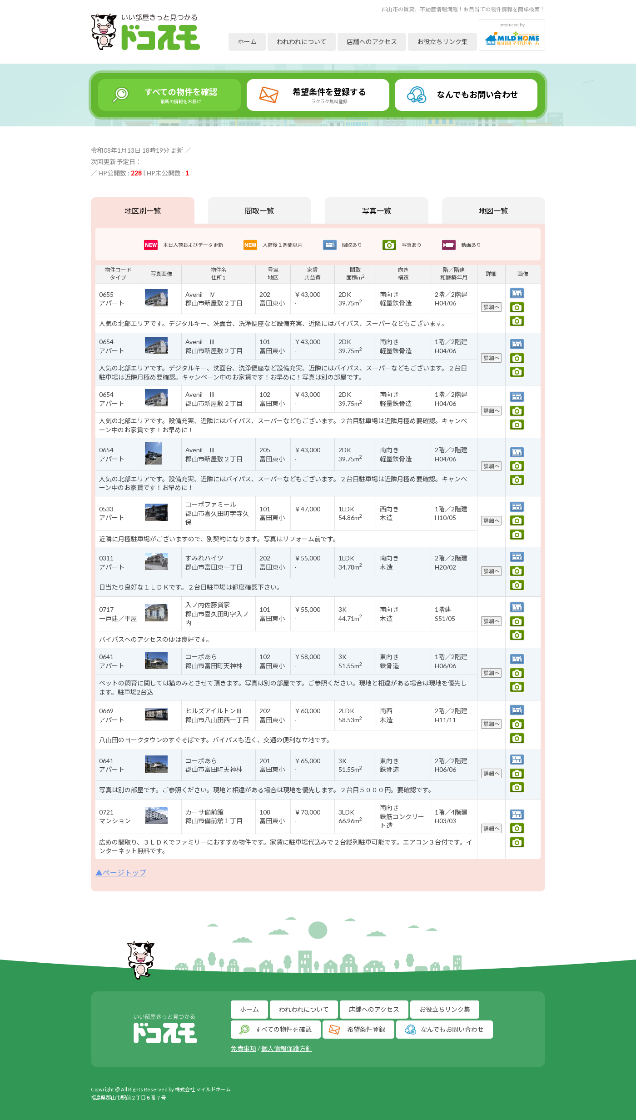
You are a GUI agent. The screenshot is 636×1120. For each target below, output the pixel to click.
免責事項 (243, 1048)
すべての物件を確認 (181, 95)
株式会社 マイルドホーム (203, 1089)
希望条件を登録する (329, 95)
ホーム (247, 41)
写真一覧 (376, 210)
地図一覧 (493, 210)
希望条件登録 (366, 1029)
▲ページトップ (120, 872)
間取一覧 (259, 210)
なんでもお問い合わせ (477, 95)
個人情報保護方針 (286, 1048)
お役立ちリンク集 (442, 41)
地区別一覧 (142, 210)
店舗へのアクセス (372, 41)
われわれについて (302, 41)
